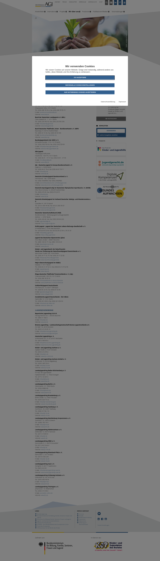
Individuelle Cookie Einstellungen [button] (80, 85)
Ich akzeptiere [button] (80, 77)
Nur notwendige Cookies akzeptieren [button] (80, 92)
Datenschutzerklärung (108, 102)
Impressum (122, 102)
